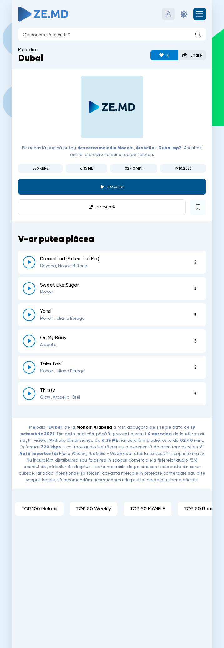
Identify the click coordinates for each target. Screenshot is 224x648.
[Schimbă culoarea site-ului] (184, 14)
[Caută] (198, 34)
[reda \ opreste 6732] (29, 288)
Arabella (103, 427)
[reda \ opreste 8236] (29, 262)
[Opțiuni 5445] (195, 393)
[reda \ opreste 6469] (29, 315)
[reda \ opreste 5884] (29, 341)
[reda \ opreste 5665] (29, 367)
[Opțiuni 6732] (195, 288)
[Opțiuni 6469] (195, 315)
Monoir (83, 427)
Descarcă (105, 207)
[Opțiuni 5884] (195, 341)
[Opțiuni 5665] (195, 367)
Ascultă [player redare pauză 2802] (115, 187)
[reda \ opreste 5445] (29, 393)
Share (192, 55)
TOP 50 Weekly (93, 509)
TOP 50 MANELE (147, 509)
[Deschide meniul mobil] (199, 14)
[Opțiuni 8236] (195, 262)
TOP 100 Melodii (39, 509)
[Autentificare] (168, 14)
